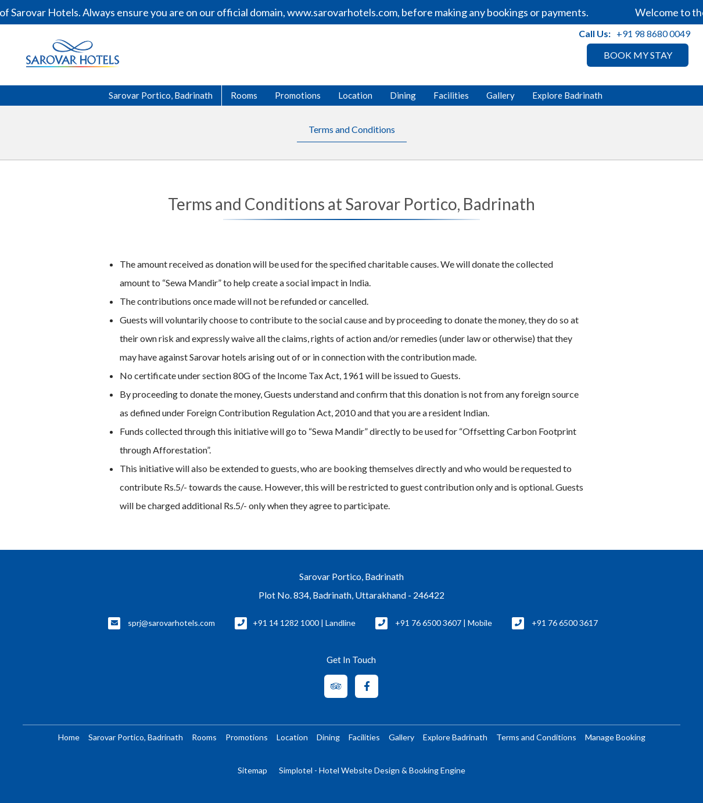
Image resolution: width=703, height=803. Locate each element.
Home (69, 737)
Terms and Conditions (352, 129)
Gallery (500, 95)
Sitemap (252, 770)
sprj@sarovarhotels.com (171, 623)
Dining (403, 95)
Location (355, 95)
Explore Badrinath (567, 95)
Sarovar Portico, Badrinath (161, 95)
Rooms (244, 95)
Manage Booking (615, 737)
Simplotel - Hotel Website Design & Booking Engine (372, 770)
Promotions (298, 95)
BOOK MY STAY (638, 54)
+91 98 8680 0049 (653, 33)
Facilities (451, 95)
